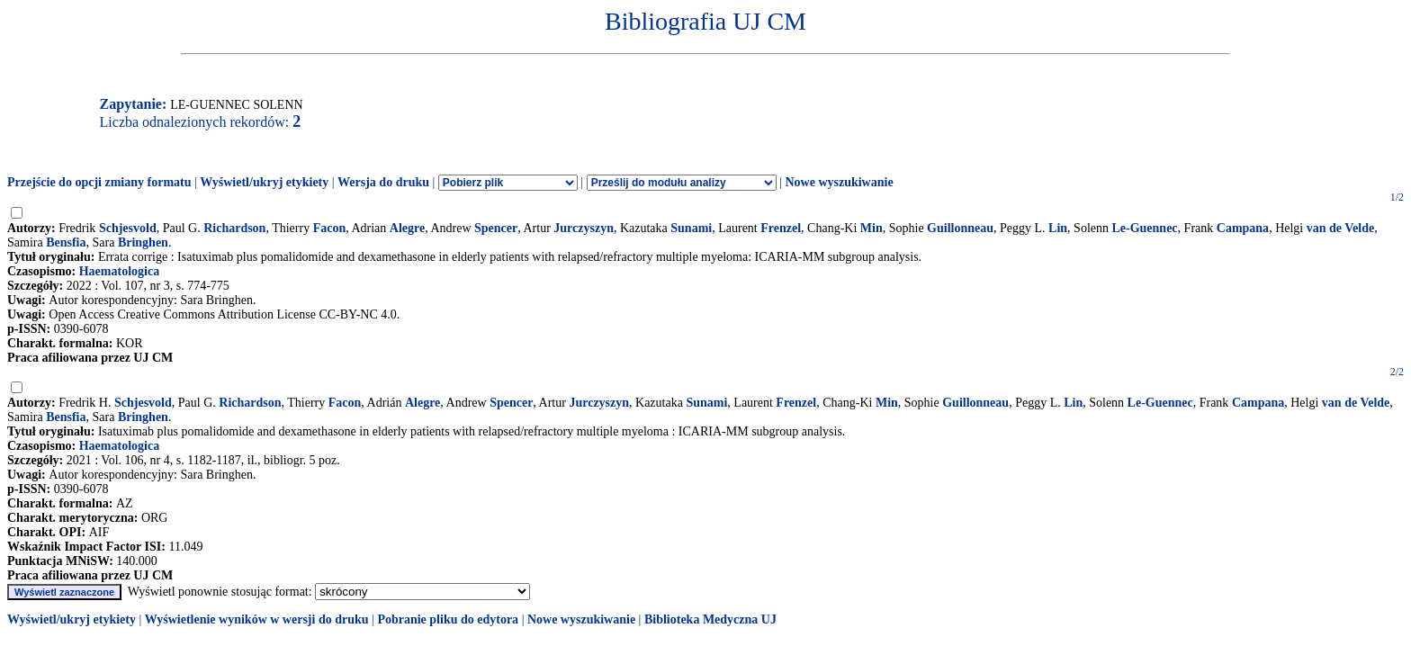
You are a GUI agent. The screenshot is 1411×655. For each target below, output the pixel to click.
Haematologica (119, 271)
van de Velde (1340, 228)
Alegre (407, 228)
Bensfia (65, 242)
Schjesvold (128, 228)
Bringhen (143, 242)
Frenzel (780, 228)
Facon (329, 228)
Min (871, 228)
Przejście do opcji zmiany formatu (99, 182)
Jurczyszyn (583, 228)
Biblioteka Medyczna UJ (710, 619)
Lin (1057, 228)
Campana (1243, 228)
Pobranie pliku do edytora (447, 619)
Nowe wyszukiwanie (839, 182)
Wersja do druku (383, 182)
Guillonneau (960, 228)
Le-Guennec (1144, 228)
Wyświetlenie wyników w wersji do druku (257, 619)
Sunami (691, 228)
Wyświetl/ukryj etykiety (264, 182)
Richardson (234, 228)
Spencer (495, 228)
